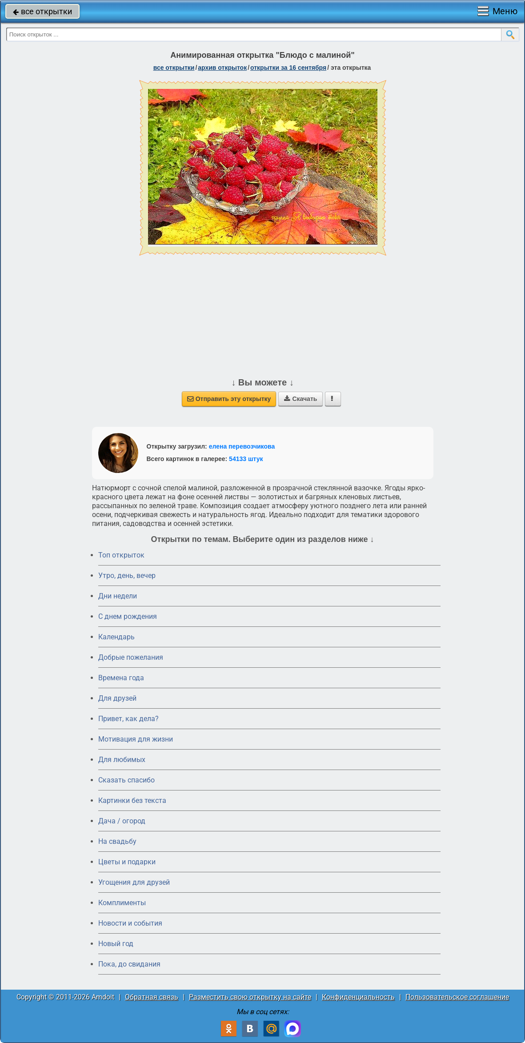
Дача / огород (121, 821)
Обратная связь (151, 997)
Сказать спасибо (126, 780)
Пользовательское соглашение (457, 997)
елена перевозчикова (242, 446)
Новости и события (130, 923)
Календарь (116, 637)
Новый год (115, 943)
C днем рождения (127, 616)
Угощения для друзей (134, 882)
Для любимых (121, 759)
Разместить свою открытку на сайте (250, 997)
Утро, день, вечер (127, 575)
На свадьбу (117, 841)
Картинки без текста (132, 800)
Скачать (300, 398)
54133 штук (246, 458)
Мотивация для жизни (135, 739)
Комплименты (122, 903)
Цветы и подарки (127, 862)
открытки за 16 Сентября (288, 67)
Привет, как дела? (128, 718)
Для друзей (117, 698)
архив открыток (222, 67)
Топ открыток (121, 555)
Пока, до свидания (129, 964)
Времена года (121, 678)
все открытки (42, 11)
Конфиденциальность (358, 997)
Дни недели (117, 596)
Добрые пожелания (130, 657)
